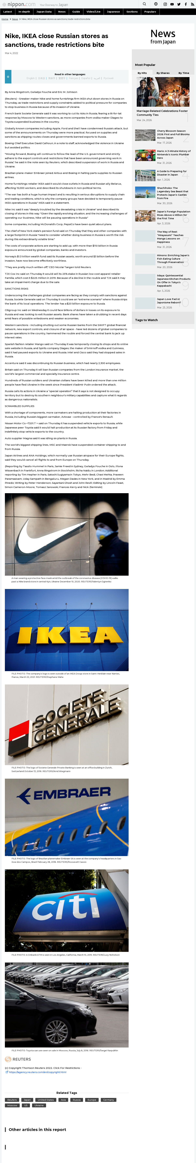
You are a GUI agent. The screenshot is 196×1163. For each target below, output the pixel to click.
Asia (63, 1099)
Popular (150, 11)
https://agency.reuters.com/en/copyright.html (35, 1072)
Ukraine (39, 1105)
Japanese (113, 11)
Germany (108, 1099)
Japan (27, 1099)
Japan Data (44, 11)
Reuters (12, 1099)
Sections (132, 11)
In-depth (24, 11)
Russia (77, 1099)
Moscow (12, 1105)
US (26, 1105)
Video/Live (93, 11)
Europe (92, 1099)
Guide (76, 11)
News (62, 11)
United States (46, 1099)
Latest (7, 11)
